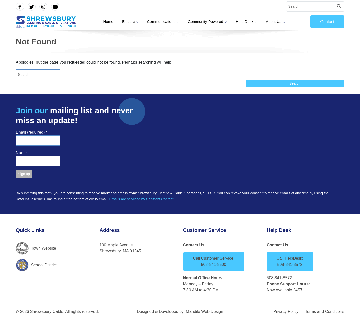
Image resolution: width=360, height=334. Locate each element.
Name (21, 153)
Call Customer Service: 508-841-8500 (214, 261)
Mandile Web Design (204, 311)
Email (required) (32, 132)
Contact (327, 22)
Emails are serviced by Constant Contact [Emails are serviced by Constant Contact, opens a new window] (141, 199)
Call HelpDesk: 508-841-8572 (290, 261)
